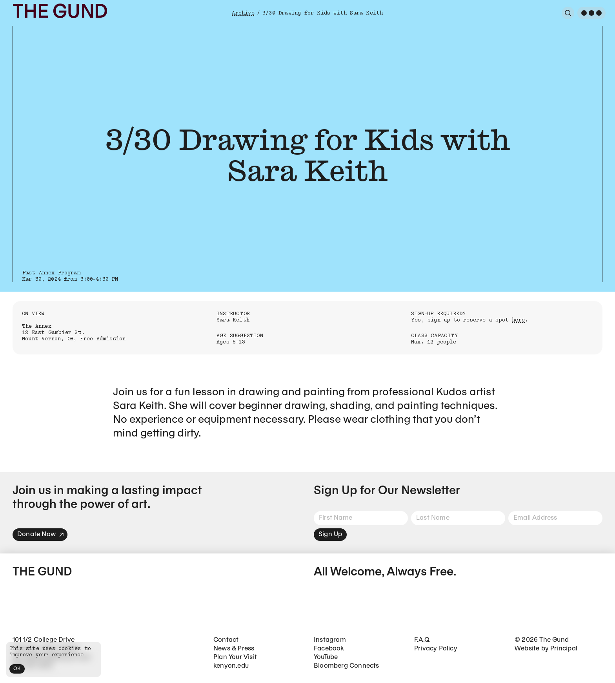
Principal (563, 649)
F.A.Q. (422, 640)
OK (17, 669)
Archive (243, 13)
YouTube (326, 657)
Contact (225, 640)
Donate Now (40, 534)
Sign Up (330, 534)
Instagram (330, 640)
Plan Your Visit (235, 657)
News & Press (233, 649)
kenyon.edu (231, 666)
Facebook (329, 649)
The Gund (60, 13)
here (518, 320)
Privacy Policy (435, 649)
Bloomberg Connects (346, 666)
